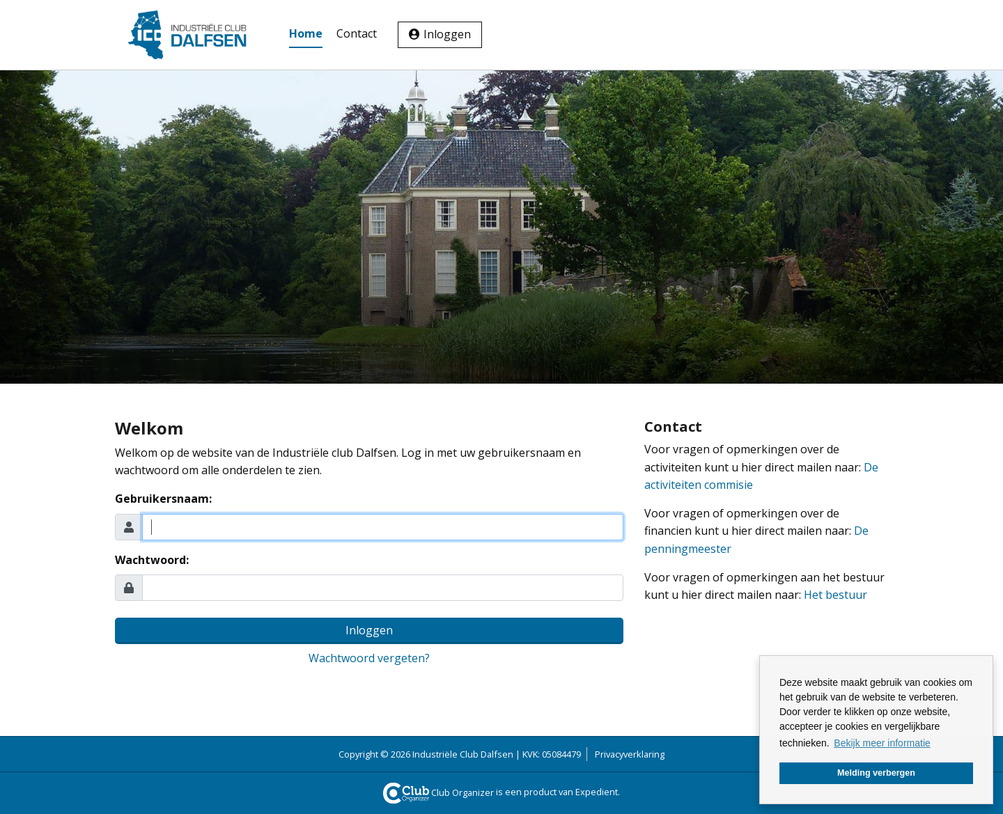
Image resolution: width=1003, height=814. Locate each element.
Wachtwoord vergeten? (369, 658)
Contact (356, 33)
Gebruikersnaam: (163, 498)
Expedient (596, 792)
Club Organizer (439, 792)
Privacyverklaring (629, 754)
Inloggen (447, 34)
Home (305, 33)
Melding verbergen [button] (876, 773)
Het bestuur (835, 594)
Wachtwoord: (152, 560)
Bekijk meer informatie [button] (882, 743)
